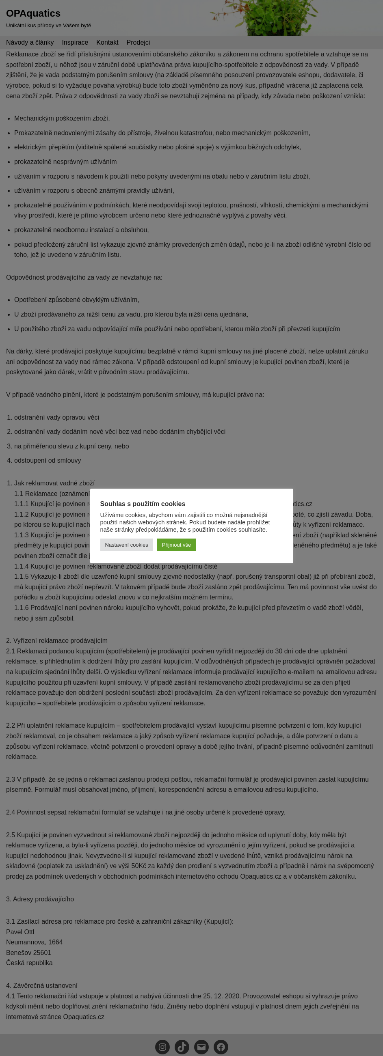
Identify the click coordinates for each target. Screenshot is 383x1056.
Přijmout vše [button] (176, 545)
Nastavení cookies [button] (126, 545)
